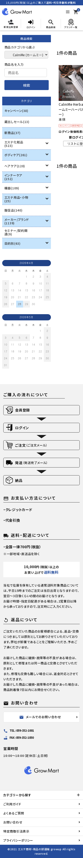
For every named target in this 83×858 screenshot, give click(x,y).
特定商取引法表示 (16, 831)
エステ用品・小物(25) (16, 199)
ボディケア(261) (15, 155)
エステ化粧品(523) (13, 144)
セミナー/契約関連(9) (16, 232)
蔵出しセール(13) (16, 121)
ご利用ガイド (12, 804)
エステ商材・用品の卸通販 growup (40, 849)
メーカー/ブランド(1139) (16, 221)
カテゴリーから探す (17, 795)
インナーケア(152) (13, 177)
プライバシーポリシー (18, 840)
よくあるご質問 (13, 813)
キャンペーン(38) (16, 110)
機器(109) (11, 188)
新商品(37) (12, 133)
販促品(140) (13, 210)
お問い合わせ (12, 822)
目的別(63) (12, 243)
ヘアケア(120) (14, 166)
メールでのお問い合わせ (40, 717)
